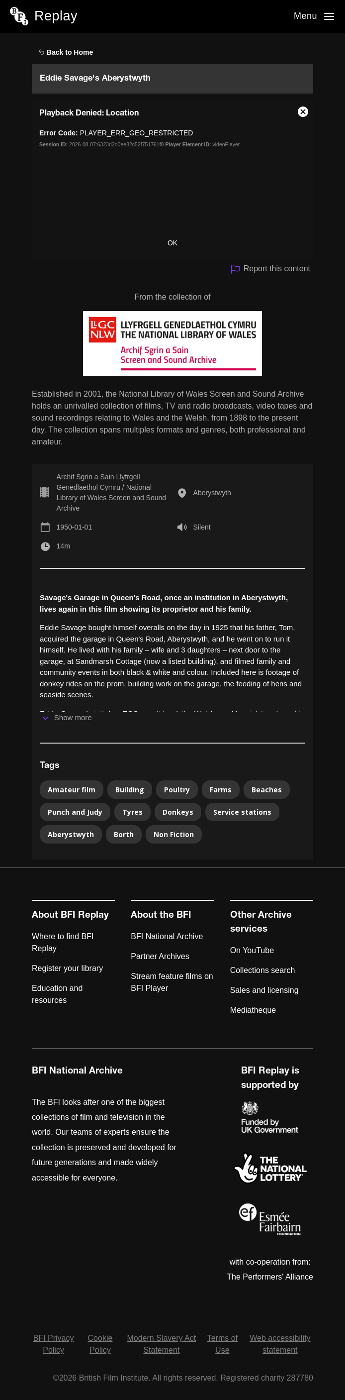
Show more (73, 717)
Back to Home (65, 52)
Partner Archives (160, 956)
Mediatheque (253, 1010)
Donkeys (178, 812)
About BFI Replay (70, 915)
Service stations (242, 812)
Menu (305, 16)
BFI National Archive (167, 936)
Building (129, 789)
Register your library (67, 968)
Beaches (267, 789)
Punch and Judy (75, 812)
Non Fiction (174, 834)
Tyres (132, 812)
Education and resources (57, 994)
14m (63, 546)
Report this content (270, 269)
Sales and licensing (264, 990)
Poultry (177, 789)
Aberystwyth (212, 493)
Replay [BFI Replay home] (56, 15)
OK (172, 243)
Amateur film (71, 789)
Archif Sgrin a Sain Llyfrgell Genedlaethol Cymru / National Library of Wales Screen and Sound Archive (112, 492)
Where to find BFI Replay (63, 942)
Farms (221, 789)
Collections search (262, 970)
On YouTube (252, 950)
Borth (124, 834)
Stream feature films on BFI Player (172, 982)
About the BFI (161, 915)
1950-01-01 (74, 527)
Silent (202, 527)
